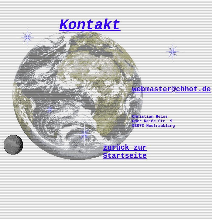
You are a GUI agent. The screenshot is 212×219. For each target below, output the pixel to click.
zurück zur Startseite (125, 152)
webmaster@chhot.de (171, 89)
